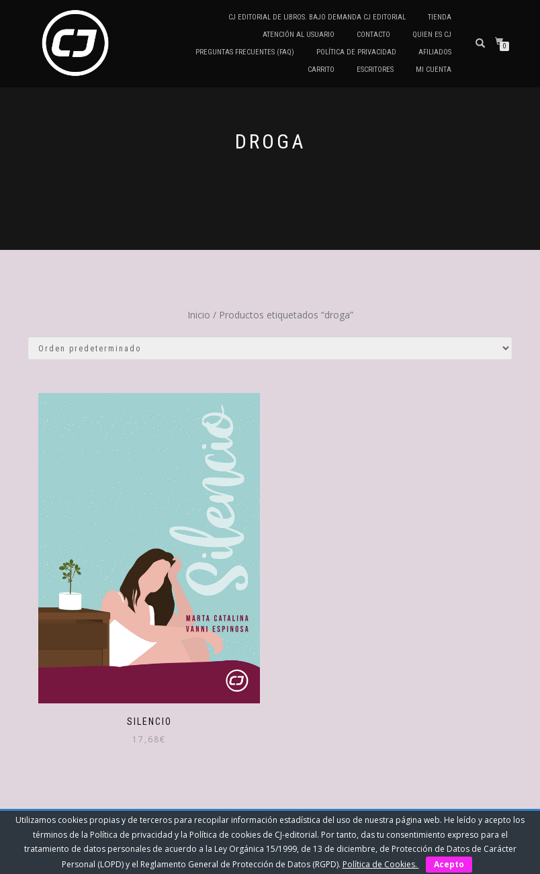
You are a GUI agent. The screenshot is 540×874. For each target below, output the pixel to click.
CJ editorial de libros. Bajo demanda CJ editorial (317, 17)
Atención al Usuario (298, 34)
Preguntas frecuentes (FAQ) (244, 52)
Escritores (375, 69)
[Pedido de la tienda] (270, 348)
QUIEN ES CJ (431, 34)
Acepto (449, 864)
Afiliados (434, 52)
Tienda (439, 17)
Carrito (321, 69)
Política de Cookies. (381, 864)
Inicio (198, 314)
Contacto (373, 34)
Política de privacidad (356, 52)
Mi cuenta (433, 69)
